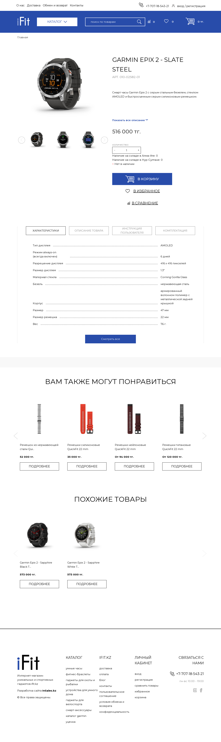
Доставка (33, 5)
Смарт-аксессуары (79, 710)
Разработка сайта (36, 690)
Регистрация (144, 679)
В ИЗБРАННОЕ (143, 191)
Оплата (104, 674)
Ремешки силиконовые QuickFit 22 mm (83, 447)
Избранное (142, 691)
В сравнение (142, 203)
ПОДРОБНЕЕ (39, 466)
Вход (138, 674)
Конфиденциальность (114, 711)
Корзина (140, 697)
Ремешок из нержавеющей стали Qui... (39, 447)
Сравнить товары (146, 685)
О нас (20, 5)
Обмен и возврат (55, 5)
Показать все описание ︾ (130, 120)
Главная (22, 37)
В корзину (142, 179)
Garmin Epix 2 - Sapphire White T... (83, 564)
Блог (102, 680)
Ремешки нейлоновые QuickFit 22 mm (130, 447)
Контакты (76, 5)
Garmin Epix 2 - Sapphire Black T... (36, 564)
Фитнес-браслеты (78, 674)
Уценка (70, 721)
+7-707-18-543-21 (154, 6)
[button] (21, 140)
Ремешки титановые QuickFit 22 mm (176, 447)
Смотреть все (110, 339)
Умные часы (74, 668)
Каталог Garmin (76, 716)
